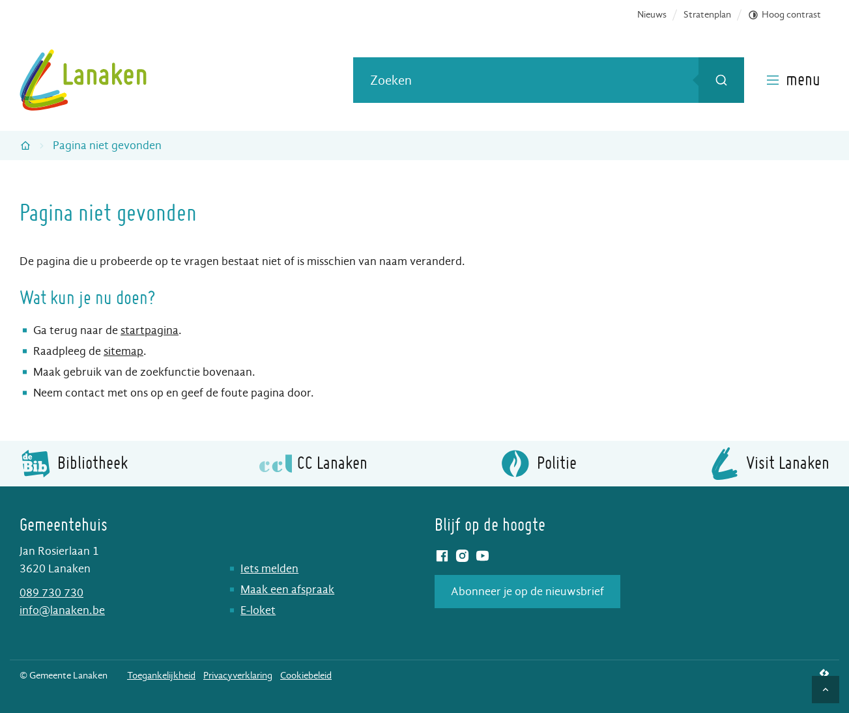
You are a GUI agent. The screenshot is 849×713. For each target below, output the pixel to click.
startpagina (150, 330)
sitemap (123, 351)
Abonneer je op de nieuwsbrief (527, 591)
